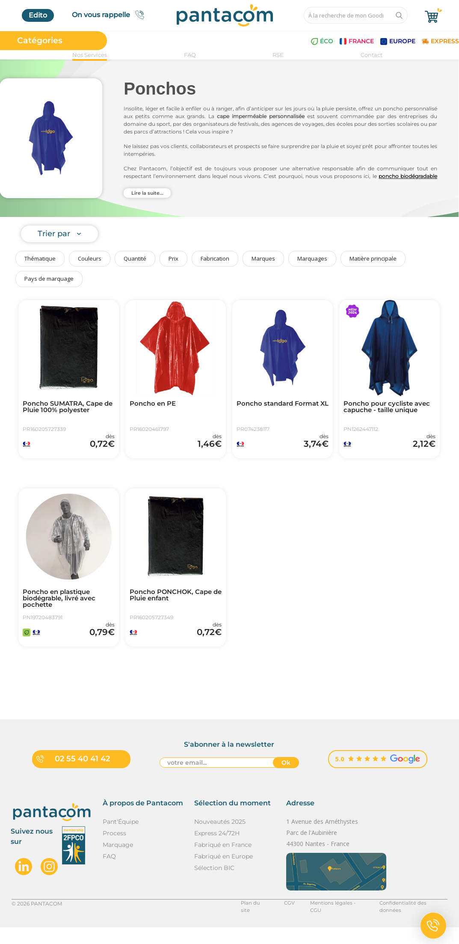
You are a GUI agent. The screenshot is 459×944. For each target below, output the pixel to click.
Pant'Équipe (121, 838)
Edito (38, 15)
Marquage (118, 861)
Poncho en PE (154, 404)
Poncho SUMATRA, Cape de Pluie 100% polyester (66, 408)
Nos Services (89, 54)
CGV (285, 920)
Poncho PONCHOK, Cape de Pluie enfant (174, 605)
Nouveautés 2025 (220, 838)
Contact (371, 54)
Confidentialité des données (411, 920)
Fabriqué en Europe (223, 872)
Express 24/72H (217, 849)
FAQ (190, 54)
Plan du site (252, 920)
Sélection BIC (214, 884)
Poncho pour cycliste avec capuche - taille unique (381, 411)
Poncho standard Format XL (281, 408)
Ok (285, 780)
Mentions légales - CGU (333, 920)
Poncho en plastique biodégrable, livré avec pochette (63, 608)
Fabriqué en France (223, 861)
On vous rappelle (110, 14)
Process (114, 849)
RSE (278, 54)
